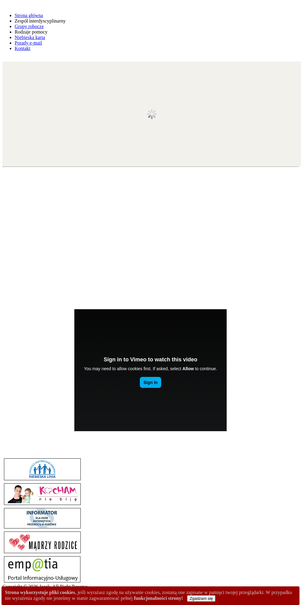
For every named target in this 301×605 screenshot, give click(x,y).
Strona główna (29, 15)
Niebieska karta (30, 37)
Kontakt (22, 48)
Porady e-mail (28, 42)
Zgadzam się (201, 598)
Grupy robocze (29, 26)
